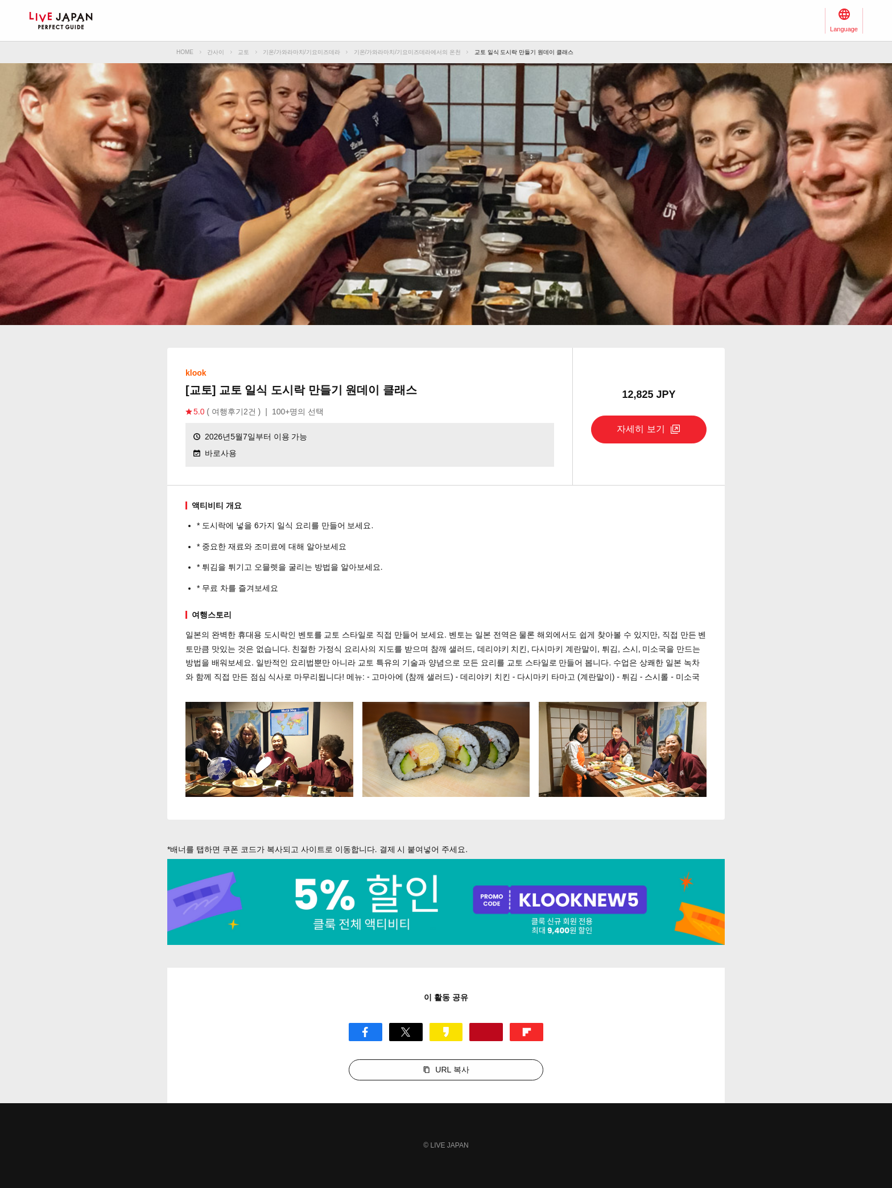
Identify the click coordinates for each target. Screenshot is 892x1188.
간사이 (215, 52)
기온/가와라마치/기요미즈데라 (301, 52)
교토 (243, 52)
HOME (184, 52)
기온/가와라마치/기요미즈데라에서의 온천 (407, 52)
